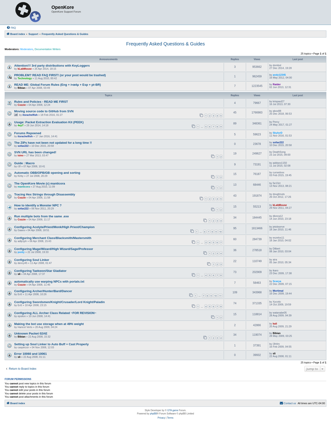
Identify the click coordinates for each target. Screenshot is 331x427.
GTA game (172, 410)
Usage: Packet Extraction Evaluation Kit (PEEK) (49, 122)
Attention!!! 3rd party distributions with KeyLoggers (52, 65)
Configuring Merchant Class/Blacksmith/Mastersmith (52, 238)
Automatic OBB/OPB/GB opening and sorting (47, 172)
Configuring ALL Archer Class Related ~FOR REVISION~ (55, 313)
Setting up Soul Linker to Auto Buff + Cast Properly (51, 344)
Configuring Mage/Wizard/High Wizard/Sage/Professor (53, 249)
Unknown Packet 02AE (30, 333)
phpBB (153, 413)
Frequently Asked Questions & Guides (165, 43)
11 (220, 295)
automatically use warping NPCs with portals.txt (49, 281)
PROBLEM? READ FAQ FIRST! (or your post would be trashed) (60, 75)
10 (220, 231)
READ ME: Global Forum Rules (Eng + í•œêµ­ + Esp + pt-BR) (57, 84)
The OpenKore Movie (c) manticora (39, 183)
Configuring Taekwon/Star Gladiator (40, 271)
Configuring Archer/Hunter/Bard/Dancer (43, 291)
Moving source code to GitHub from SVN (44, 111)
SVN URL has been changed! (35, 152)
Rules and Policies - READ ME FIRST (41, 101)
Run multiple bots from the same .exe (41, 216)
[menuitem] (11, 28)
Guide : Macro (24, 163)
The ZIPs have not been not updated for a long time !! (53, 142)
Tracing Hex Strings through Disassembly (44, 194)
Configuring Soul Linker (31, 260)
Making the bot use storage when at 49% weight (49, 324)
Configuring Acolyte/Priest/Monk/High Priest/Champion (54, 227)
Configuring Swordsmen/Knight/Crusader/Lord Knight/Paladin (59, 302)
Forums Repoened (27, 133)
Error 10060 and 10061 (30, 353)
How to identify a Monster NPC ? (38, 205)
